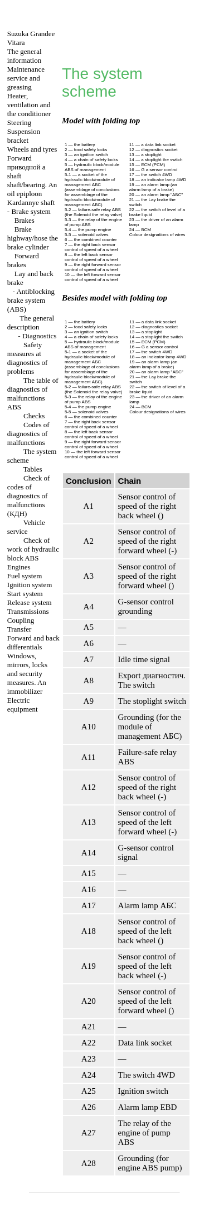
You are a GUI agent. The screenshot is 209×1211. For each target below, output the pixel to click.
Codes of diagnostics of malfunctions (28, 434)
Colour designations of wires (157, 234)
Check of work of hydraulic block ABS (33, 549)
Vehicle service (26, 527)
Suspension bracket (23, 135)
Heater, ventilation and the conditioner (29, 105)
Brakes (24, 220)
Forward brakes (23, 260)
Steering (19, 122)
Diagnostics (39, 336)
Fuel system (24, 576)
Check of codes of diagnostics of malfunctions (28, 496)
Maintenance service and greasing (26, 78)
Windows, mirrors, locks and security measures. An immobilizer (27, 673)
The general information (24, 55)
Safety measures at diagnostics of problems (27, 358)
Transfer (19, 629)
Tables (32, 469)
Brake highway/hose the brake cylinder (32, 238)
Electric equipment (22, 704)
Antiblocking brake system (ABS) (31, 300)
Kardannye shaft (31, 202)
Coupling (20, 620)
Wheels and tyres (32, 149)
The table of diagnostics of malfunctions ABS (33, 393)
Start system (25, 593)
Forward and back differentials (33, 642)
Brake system (30, 211)
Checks (34, 416)
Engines (19, 567)
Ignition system (29, 585)
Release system (29, 602)
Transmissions (28, 611)
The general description (30, 322)
